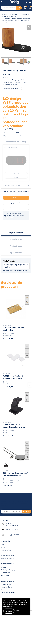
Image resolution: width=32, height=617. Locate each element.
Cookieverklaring (6, 584)
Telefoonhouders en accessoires (19, 14)
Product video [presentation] (15, 246)
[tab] (16, 233)
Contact (3, 567)
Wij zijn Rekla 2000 (7, 550)
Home (3, 14)
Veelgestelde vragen (7, 555)
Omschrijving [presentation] (16, 239)
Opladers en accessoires (8, 16)
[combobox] (8, 8)
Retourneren (5, 575)
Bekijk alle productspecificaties (13, 136)
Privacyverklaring (6, 587)
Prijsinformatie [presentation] (16, 232)
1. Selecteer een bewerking (14, 142)
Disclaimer (4, 590)
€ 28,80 (8, 387)
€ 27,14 (8, 435)
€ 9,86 (7, 485)
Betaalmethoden (6, 573)
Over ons (3, 544)
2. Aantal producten (11, 185)
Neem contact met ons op (12, 88)
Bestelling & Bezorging (8, 570)
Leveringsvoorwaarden (8, 592)
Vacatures (4, 547)
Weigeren (16, 610)
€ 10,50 (8, 338)
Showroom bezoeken (7, 558)
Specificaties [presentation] (16, 252)
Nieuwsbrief (4, 553)
